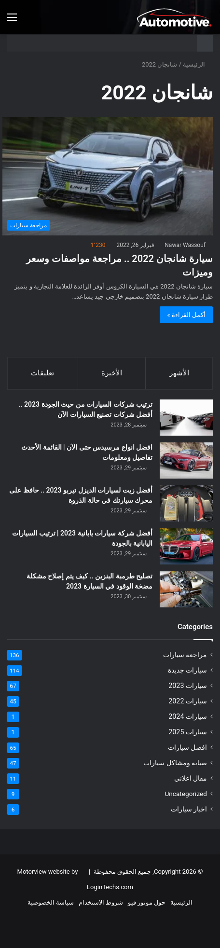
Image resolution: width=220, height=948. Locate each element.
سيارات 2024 (187, 716)
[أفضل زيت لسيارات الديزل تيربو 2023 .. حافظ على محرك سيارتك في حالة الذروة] (186, 503)
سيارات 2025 (187, 732)
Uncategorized (186, 793)
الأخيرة (111, 373)
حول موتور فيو (146, 902)
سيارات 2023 (187, 685)
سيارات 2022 (187, 701)
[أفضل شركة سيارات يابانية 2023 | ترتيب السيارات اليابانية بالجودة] (186, 546)
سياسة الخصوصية (51, 902)
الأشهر (179, 373)
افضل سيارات (187, 747)
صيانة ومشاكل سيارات (175, 763)
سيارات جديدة (187, 670)
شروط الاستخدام (101, 902)
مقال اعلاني (190, 778)
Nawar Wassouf (185, 245)
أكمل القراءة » (186, 314)
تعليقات (42, 373)
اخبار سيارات (189, 809)
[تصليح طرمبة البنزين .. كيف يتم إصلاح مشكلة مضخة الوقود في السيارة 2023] (186, 589)
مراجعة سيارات (185, 655)
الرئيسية (198, 64)
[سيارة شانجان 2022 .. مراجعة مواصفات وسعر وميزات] (107, 176)
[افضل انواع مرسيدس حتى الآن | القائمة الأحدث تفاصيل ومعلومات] (186, 460)
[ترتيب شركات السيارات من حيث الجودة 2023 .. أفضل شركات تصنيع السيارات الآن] (186, 417)
